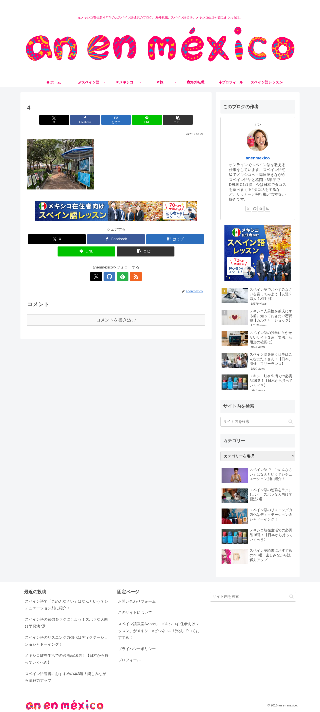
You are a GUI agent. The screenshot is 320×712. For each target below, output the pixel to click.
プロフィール (129, 660)
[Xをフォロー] (100, 276)
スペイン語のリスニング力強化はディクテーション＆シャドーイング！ (66, 641)
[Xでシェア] (56, 120)
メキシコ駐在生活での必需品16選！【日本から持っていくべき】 (66, 659)
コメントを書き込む (116, 319)
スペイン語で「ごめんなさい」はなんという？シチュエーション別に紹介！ (66, 604)
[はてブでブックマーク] (116, 120)
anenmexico (258, 158)
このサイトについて (135, 612)
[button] (176, 120)
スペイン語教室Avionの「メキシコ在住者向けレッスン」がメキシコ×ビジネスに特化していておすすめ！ (159, 631)
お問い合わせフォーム (137, 601)
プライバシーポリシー (137, 649)
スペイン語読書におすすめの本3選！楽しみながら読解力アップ (65, 677)
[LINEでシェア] (146, 120)
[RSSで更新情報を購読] (131, 276)
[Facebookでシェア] (86, 120)
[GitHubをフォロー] (110, 276)
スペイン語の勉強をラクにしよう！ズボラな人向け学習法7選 (66, 623)
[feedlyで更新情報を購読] (121, 276)
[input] (257, 422)
